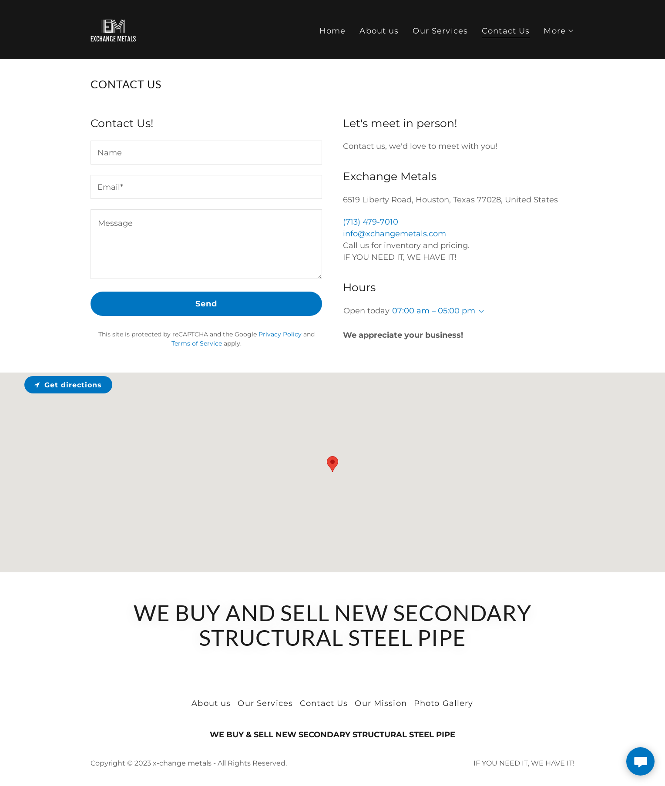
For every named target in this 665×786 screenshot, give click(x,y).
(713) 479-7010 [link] (370, 222)
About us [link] (379, 31)
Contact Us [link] (506, 31)
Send (206, 304)
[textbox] (206, 153)
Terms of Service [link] (196, 343)
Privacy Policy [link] (280, 334)
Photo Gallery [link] (444, 703)
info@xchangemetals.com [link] (394, 233)
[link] (113, 29)
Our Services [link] (440, 31)
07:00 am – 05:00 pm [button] (433, 311)
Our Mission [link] (380, 703)
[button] (559, 31)
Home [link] (332, 31)
